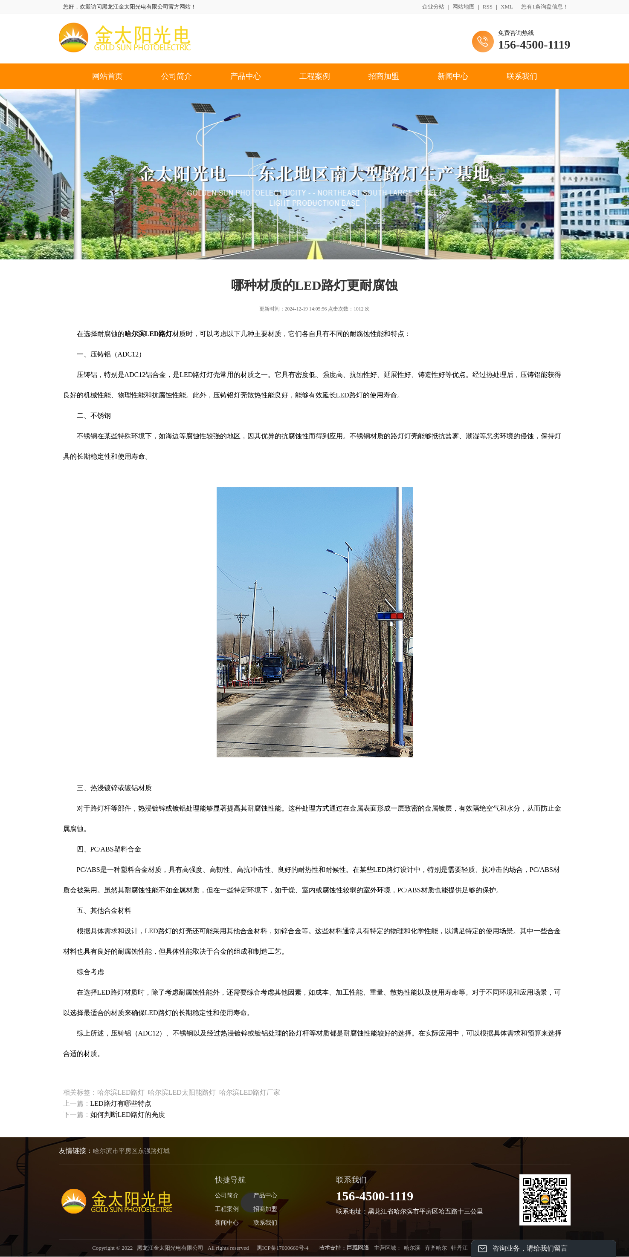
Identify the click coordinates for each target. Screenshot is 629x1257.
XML (507, 6)
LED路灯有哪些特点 (120, 1103)
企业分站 (433, 6)
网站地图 (463, 6)
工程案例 (314, 76)
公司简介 (176, 76)
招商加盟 (383, 76)
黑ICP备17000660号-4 (283, 1248)
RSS (488, 6)
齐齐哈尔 (436, 1248)
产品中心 (245, 76)
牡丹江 (459, 1248)
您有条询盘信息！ (544, 6)
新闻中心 (453, 76)
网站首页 (107, 76)
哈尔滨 (412, 1248)
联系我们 (522, 76)
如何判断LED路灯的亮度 (127, 1114)
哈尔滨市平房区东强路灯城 (131, 1151)
